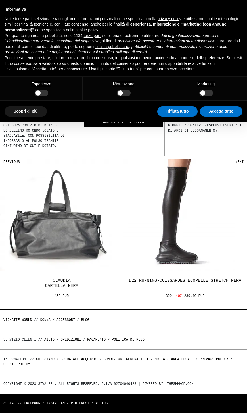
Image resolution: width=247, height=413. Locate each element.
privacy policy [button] (169, 18)
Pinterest (80, 403)
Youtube (102, 403)
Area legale (182, 359)
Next (239, 161)
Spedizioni (71, 339)
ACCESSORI (65, 319)
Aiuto (49, 339)
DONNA (45, 319)
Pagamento (96, 339)
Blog (85, 319)
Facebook (32, 403)
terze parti (92, 35)
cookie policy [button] (87, 30)
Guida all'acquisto (79, 359)
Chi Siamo (45, 359)
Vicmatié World (17, 319)
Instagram (55, 403)
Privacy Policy (214, 359)
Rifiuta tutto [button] (177, 111)
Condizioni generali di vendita (134, 359)
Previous (11, 161)
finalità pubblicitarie (112, 46)
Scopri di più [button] (26, 111)
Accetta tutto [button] (221, 111)
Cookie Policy (16, 364)
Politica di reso (128, 339)
